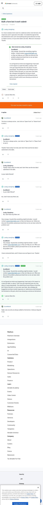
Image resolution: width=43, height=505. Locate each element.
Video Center (11, 395)
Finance (10, 381)
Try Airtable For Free (13, 459)
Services (10, 418)
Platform (10, 332)
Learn (9, 384)
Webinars (10, 407)
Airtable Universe (12, 433)
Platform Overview (13, 336)
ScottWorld (7, 118)
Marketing (10, 366)
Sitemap (21, 483)
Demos (9, 399)
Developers (11, 421)
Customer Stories (13, 403)
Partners (10, 414)
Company (10, 436)
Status (9, 451)
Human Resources (13, 373)
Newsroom (10, 455)
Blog (8, 447)
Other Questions (7, 14)
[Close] (38, 493)
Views (4, 89)
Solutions (10, 358)
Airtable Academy (13, 388)
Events (9, 392)
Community (11, 425)
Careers (9, 444)
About (9, 440)
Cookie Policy (30, 499)
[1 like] (8, 95)
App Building (11, 347)
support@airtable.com (30, 53)
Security (21, 474)
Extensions (11, 343)
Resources (10, 410)
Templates (10, 429)
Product (10, 362)
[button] (2, 4)
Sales (9, 377)
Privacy (21, 488)
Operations (11, 369)
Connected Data (12, 354)
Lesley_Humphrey (9, 29)
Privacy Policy (25, 503)
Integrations (11, 339)
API (22, 479)
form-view (11, 89)
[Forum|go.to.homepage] (11, 3)
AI (8, 351)
